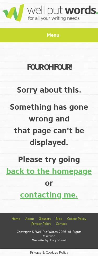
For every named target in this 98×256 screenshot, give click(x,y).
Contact (61, 224)
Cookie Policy (76, 219)
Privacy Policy (41, 224)
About (29, 219)
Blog (59, 219)
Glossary (45, 219)
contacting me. (49, 195)
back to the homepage (49, 171)
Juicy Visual (57, 240)
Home (16, 219)
